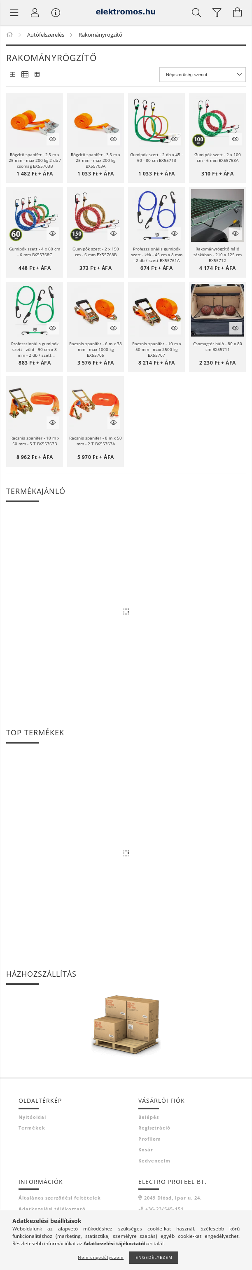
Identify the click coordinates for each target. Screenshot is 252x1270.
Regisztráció (154, 1128)
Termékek (32, 1128)
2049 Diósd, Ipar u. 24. (173, 1198)
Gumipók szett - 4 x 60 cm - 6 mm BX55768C (34, 251)
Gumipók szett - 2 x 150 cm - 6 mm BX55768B (95, 251)
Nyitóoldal (32, 1117)
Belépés (148, 1117)
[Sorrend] (202, 74)
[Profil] (35, 12)
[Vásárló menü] (55, 12)
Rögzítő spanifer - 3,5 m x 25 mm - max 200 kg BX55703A (95, 160)
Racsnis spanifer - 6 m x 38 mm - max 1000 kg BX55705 (95, 349)
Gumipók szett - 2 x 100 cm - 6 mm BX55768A (217, 157)
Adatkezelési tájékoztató (52, 1209)
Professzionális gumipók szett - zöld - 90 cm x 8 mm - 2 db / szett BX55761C (34, 349)
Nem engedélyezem (101, 1257)
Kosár (145, 1149)
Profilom (149, 1139)
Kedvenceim (154, 1161)
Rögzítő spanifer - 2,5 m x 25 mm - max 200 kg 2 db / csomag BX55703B (35, 160)
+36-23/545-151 (164, 1209)
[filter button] (217, 12)
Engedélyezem (154, 1257)
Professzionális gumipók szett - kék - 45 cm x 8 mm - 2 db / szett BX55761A (156, 254)
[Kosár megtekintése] (237, 12)
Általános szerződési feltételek (60, 1198)
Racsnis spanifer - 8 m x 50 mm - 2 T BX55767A (95, 441)
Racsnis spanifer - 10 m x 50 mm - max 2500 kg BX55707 (156, 349)
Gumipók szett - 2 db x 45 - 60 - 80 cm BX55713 (156, 157)
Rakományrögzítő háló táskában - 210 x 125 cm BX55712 (218, 254)
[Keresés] (196, 12)
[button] (34, 121)
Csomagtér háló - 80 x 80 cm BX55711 (217, 346)
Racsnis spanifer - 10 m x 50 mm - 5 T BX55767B (34, 441)
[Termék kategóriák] (14, 12)
